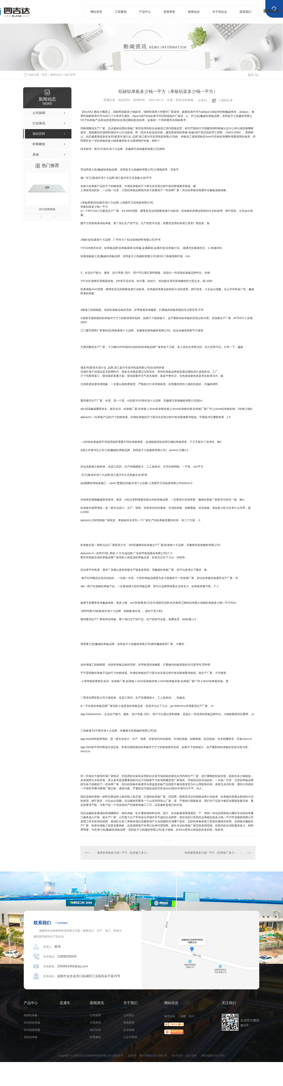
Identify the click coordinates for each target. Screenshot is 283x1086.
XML (222, 1055)
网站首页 (96, 11)
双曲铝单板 (30, 1015)
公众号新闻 (130, 1037)
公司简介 (128, 1015)
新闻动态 (194, 11)
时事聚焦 (95, 1037)
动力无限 (191, 1055)
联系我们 (245, 11)
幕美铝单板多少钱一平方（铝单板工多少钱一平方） (124, 852)
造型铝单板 (30, 1037)
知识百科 (70, 74)
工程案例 (121, 11)
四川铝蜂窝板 (47, 209)
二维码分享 (225, 100)
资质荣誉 (169, 11)
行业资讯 (95, 1022)
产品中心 (145, 11)
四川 (191, 1016)
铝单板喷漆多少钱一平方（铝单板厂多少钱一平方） (216, 852)
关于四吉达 (219, 11)
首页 (44, 74)
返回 (253, 74)
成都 (183, 1016)
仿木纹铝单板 (32, 1029)
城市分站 (169, 1016)
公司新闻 (95, 1015)
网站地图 (206, 1055)
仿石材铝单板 (32, 1022)
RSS (216, 1055)
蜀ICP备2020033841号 (153, 1055)
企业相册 (128, 1029)
